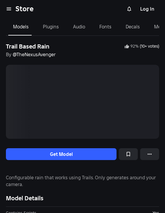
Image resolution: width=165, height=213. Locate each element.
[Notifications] (129, 9)
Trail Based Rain (27, 46)
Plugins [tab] (51, 27)
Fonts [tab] (105, 27)
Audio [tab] (79, 27)
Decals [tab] (133, 27)
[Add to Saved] (128, 154)
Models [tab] (21, 27)
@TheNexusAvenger (34, 54)
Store (24, 8)
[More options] (149, 154)
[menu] (9, 9)
